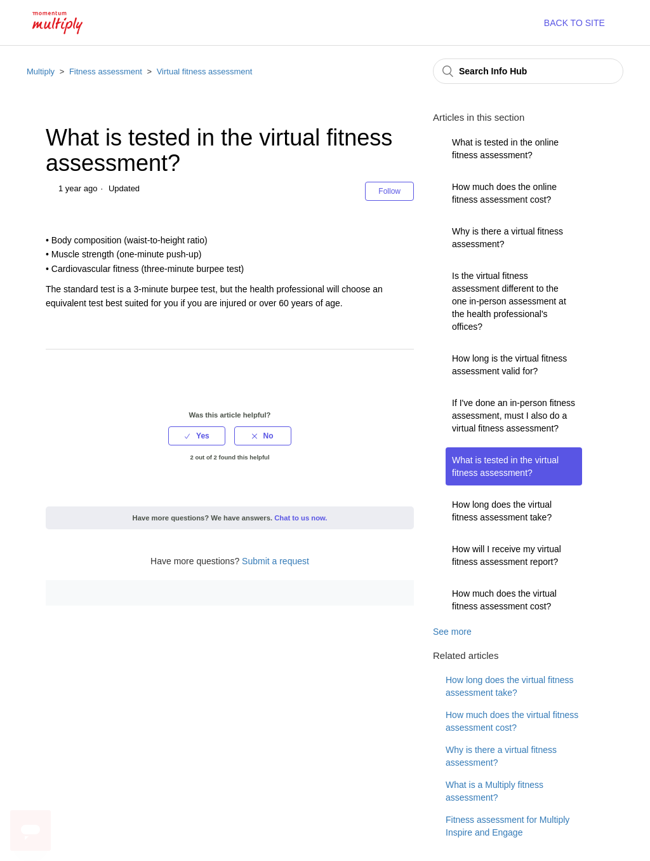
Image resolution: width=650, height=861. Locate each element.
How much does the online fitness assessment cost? (504, 193)
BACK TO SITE (574, 23)
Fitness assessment (105, 71)
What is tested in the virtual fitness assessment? (505, 466)
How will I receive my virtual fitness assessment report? (506, 555)
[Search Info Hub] (528, 71)
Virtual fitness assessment (205, 71)
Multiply (41, 71)
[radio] (196, 435)
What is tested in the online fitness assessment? (505, 148)
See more (452, 632)
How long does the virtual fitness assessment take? (502, 510)
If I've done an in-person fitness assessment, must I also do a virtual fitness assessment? (513, 415)
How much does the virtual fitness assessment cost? (504, 599)
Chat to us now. (300, 518)
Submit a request (275, 561)
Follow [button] (389, 191)
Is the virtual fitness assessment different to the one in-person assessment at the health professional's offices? (509, 301)
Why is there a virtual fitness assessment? (507, 237)
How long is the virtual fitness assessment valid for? (509, 364)
